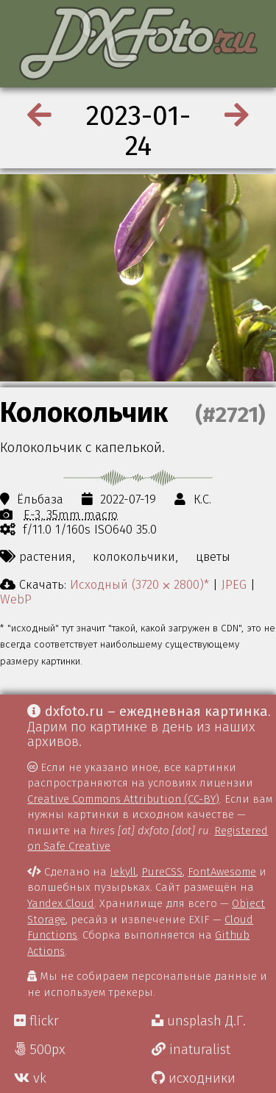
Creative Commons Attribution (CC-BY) (123, 799)
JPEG (234, 584)
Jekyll (123, 871)
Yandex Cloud (60, 903)
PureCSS (162, 871)
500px (40, 1050)
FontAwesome (222, 871)
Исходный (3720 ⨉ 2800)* (139, 584)
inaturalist (191, 1050)
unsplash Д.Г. (199, 1021)
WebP (16, 599)
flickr (36, 1021)
